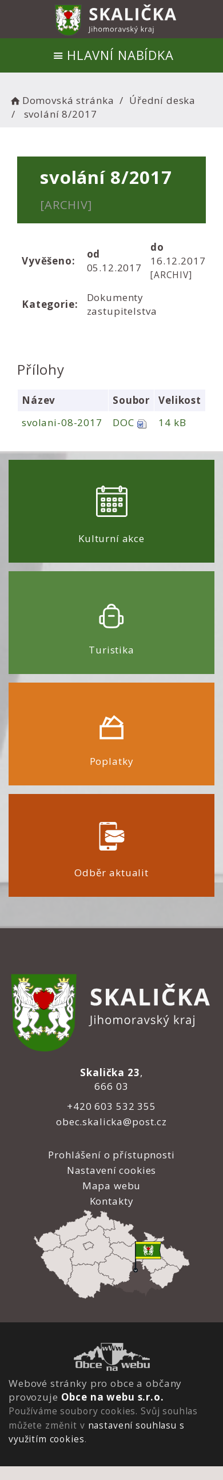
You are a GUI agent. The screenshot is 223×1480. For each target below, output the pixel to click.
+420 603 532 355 (111, 1106)
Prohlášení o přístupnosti (111, 1154)
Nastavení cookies (111, 1170)
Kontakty (112, 1201)
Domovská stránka (61, 100)
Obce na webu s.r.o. (112, 1396)
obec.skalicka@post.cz (111, 1121)
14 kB (172, 422)
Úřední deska (162, 100)
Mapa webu (111, 1185)
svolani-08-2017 (62, 422)
